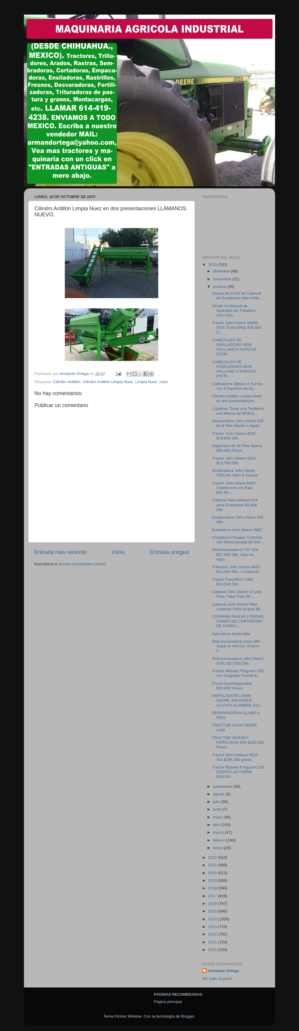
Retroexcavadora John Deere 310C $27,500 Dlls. (237, 660)
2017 (213, 896)
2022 (213, 857)
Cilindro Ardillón (67, 382)
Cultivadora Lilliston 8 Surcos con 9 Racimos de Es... (237, 386)
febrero (220, 840)
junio (217, 809)
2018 (213, 888)
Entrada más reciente (60, 552)
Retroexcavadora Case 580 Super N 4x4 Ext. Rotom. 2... (236, 646)
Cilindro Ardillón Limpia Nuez (108, 382)
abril (217, 825)
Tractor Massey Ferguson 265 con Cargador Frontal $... (238, 673)
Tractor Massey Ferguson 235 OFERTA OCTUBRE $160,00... (238, 772)
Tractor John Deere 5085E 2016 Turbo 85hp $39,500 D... (237, 327)
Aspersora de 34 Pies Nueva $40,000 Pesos (237, 448)
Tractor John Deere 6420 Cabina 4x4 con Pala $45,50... (234, 488)
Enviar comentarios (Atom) (82, 564)
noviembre (222, 279)
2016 (213, 903)
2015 (213, 911)
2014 (213, 919)
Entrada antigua (169, 552)
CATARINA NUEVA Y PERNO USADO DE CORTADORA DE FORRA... (238, 621)
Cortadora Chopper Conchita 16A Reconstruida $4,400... (238, 539)
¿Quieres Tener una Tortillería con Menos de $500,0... (238, 410)
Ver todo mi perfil (217, 978)
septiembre (223, 786)
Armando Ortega (223, 971)
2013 (213, 926)
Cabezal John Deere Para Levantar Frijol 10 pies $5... (238, 606)
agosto (219, 794)
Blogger (187, 1016)
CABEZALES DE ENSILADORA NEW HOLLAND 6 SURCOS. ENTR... (234, 347)
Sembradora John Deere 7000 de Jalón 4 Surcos (235, 472)
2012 (213, 934)
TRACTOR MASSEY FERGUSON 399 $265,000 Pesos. (238, 742)
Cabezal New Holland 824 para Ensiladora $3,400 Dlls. (235, 505)
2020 (213, 873)
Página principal (168, 1001)
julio (217, 801)
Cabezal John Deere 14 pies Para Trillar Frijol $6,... (237, 594)
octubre (220, 286)
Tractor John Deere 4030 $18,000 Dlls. (234, 435)
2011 (213, 942)
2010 (213, 949)
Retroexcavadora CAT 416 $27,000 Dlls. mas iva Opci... (235, 554)
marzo (219, 832)
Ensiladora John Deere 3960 (237, 530)
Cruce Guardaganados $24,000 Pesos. (232, 685)
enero (218, 848)
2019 (213, 880)
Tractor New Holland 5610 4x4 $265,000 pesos (235, 757)
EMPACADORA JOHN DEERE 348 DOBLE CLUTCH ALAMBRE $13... (237, 700)
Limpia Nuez (146, 382)
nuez (163, 382)
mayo (218, 817)
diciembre (222, 271)
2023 (213, 264)
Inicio (118, 552)
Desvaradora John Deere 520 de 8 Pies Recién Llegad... (238, 423)
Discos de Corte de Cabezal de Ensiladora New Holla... (237, 295)
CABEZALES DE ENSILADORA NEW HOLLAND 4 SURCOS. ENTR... (234, 369)
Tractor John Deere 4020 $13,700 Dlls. (234, 460)
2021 (213, 865)
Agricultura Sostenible (231, 634)
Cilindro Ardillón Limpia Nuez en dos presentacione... (237, 398)
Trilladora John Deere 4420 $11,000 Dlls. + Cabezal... (237, 569)
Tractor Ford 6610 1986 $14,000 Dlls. (232, 581)
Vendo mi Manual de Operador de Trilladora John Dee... (234, 310)
